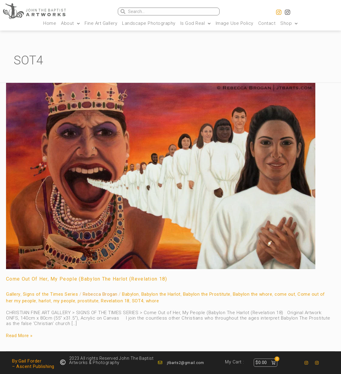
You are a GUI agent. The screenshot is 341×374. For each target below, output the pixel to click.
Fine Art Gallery (101, 23)
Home (49, 23)
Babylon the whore (252, 294)
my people (64, 301)
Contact (267, 23)
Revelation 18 (115, 301)
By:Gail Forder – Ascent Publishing (33, 363)
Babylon (130, 294)
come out (285, 294)
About (70, 23)
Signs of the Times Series (50, 294)
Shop (289, 23)
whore (152, 301)
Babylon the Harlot (161, 294)
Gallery (13, 294)
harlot (45, 301)
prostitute (88, 301)
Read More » (19, 335)
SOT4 (137, 301)
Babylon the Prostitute (206, 294)
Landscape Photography (148, 23)
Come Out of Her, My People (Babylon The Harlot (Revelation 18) (86, 279)
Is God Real (195, 23)
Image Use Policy (234, 23)
